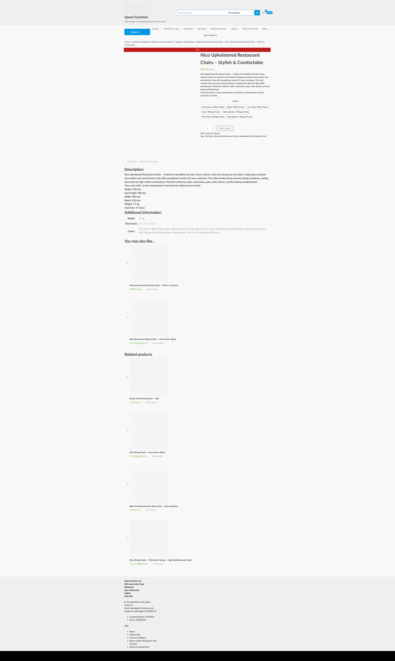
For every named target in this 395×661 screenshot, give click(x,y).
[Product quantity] (208, 128)
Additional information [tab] (149, 161)
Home (127, 42)
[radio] (213, 107)
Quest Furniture (136, 17)
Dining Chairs (189, 42)
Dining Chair (219, 136)
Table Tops (188, 29)
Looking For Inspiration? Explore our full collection (152, 42)
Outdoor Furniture (218, 29)
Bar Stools (202, 29)
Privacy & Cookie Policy (139, 647)
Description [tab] (132, 161)
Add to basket (225, 128)
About (132, 631)
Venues (234, 29)
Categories (134, 32)
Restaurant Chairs (231, 136)
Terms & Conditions (138, 638)
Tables (264, 29)
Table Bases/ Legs (171, 29)
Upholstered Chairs (246, 136)
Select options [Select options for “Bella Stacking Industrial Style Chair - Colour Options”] (151, 510)
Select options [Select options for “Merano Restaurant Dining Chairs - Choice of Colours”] (152, 289)
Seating (155, 29)
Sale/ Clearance (210, 35)
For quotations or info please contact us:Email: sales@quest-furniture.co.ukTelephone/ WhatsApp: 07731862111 (140, 606)
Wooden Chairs (260, 136)
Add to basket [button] (158, 343)
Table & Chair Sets (250, 29)
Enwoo (139, 658)
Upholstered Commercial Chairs (209, 42)
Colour (235, 101)
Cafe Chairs (209, 136)
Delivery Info (135, 634)
